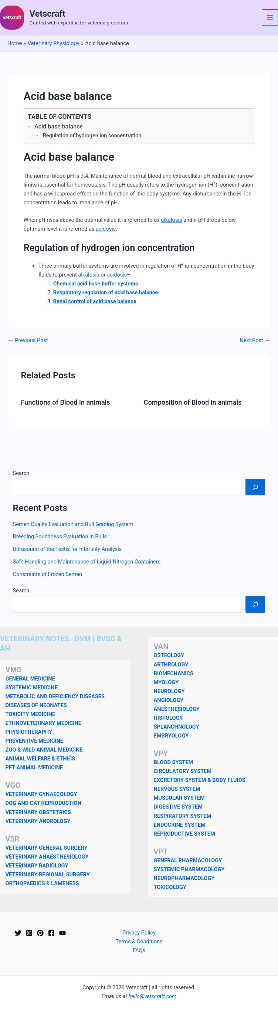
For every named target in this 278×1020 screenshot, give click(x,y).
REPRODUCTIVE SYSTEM (184, 833)
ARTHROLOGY (171, 664)
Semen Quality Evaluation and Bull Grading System (73, 524)
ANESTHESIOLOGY (177, 709)
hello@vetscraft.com (153, 996)
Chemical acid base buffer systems (95, 283)
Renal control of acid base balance (94, 301)
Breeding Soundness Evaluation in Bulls (60, 536)
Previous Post (28, 340)
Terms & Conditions (138, 941)
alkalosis (171, 220)
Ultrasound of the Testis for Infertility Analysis (67, 549)
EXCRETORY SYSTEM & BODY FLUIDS (199, 780)
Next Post (255, 340)
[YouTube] (62, 933)
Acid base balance (58, 126)
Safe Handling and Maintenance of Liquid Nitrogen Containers (87, 561)
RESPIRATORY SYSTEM (182, 816)
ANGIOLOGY (169, 700)
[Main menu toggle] (270, 17)
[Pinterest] (40, 933)
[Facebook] (51, 933)
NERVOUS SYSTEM (177, 789)
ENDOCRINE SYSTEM (180, 825)
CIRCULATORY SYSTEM (183, 771)
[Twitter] (18, 933)
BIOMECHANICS (173, 673)
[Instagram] (29, 933)
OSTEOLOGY (169, 655)
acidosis (106, 228)
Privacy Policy (139, 932)
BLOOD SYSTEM (173, 762)
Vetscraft (47, 14)
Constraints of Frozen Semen (47, 574)
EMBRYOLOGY (171, 735)
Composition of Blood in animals (193, 402)
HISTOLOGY (168, 718)
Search (21, 473)
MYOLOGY (166, 682)
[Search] (255, 487)
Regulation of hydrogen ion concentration (92, 136)
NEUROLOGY (169, 691)
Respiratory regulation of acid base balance (105, 292)
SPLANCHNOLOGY (176, 726)
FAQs (139, 950)
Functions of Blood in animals (65, 402)
